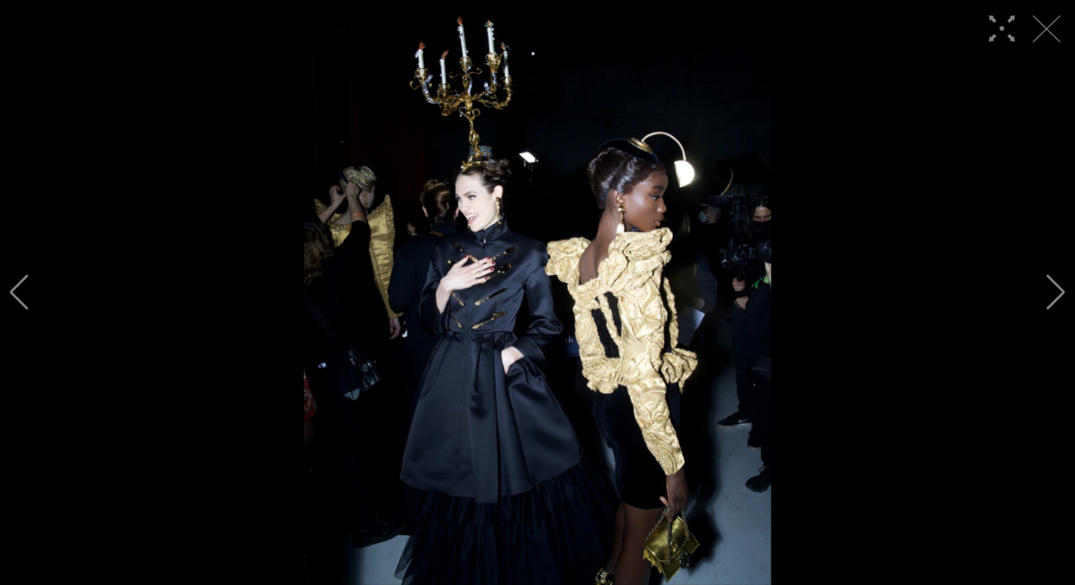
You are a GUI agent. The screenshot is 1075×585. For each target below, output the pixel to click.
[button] (19, 292)
